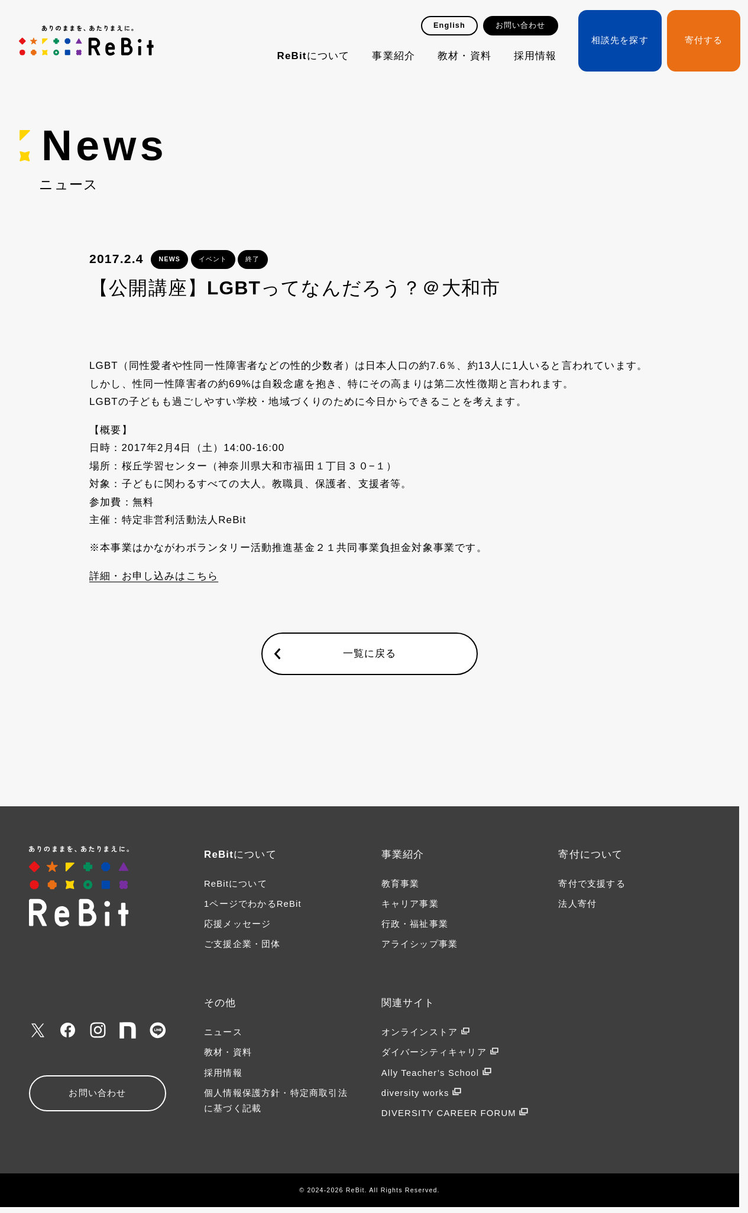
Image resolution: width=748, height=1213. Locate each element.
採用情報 (535, 55)
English (449, 25)
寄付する (704, 40)
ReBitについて (313, 55)
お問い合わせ (521, 25)
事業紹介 (393, 55)
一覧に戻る (370, 653)
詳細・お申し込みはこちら (153, 576)
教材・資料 (464, 55)
